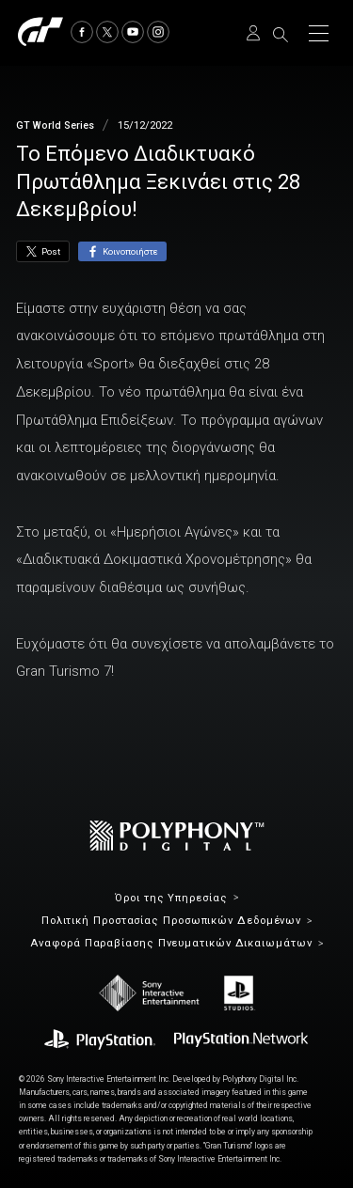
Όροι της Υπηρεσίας (171, 898)
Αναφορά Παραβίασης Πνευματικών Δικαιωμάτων (171, 943)
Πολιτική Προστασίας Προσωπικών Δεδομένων (171, 920)
